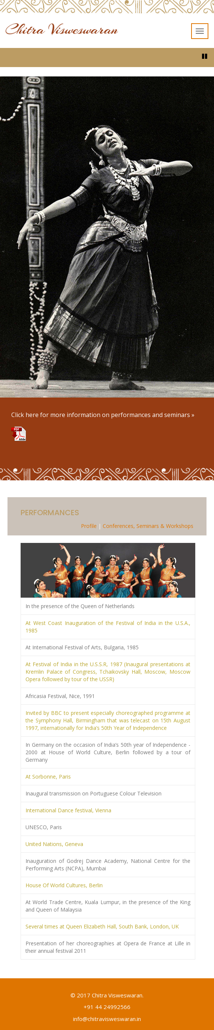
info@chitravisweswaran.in (107, 1019)
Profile (89, 525)
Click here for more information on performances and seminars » (103, 415)
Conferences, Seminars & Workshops (148, 525)
